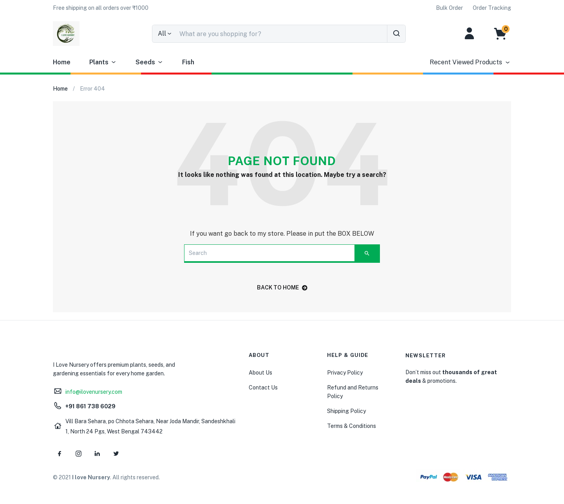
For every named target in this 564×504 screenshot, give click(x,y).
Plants (103, 62)
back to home (282, 287)
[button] (100, 8)
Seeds (149, 62)
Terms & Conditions (351, 426)
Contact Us (263, 387)
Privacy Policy (345, 372)
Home (61, 62)
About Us (260, 372)
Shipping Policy (346, 411)
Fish (188, 62)
